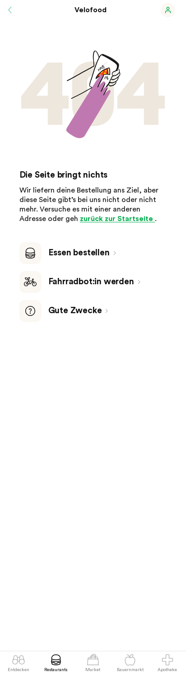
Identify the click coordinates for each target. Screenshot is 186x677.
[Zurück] (10, 10)
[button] (168, 10)
